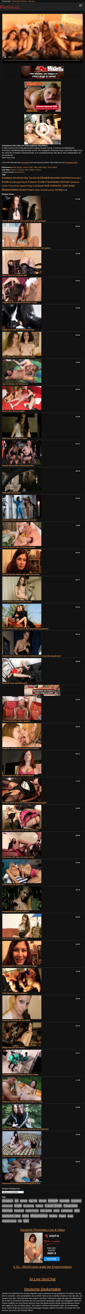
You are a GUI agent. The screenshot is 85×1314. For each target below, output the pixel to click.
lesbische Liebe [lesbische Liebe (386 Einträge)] (59, 185)
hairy (26, 170)
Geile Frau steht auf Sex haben (14, 438)
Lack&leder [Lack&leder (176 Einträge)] (38, 185)
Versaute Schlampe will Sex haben (16, 1020)
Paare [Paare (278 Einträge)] (30, 189)
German (21, 170)
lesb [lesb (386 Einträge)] (47, 185)
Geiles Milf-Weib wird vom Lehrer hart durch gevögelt (24, 221)
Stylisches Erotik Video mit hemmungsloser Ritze (22, 1102)
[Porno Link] (42, 72)
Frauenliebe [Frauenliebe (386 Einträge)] (52, 181)
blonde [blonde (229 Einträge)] (36, 178)
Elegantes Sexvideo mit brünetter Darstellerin (20, 748)
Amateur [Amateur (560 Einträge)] (7, 177)
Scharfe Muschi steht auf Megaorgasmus (18, 547)
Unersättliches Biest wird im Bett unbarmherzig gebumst (25, 629)
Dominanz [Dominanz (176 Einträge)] (76, 178)
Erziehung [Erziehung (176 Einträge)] (14, 182)
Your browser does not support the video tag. (42, 38)
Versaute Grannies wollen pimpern (16, 721)
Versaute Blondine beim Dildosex (15, 912)
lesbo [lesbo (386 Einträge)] (72, 185)
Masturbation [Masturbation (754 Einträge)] (10, 189)
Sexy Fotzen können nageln (13, 411)
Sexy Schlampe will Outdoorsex (15, 384)
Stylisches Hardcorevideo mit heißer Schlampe (21, 1156)
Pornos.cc (10, 7)
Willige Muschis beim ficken (13, 1048)
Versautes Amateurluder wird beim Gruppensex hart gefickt (26, 248)
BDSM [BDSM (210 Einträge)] (20, 178)
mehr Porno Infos (8, 158)
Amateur (13, 170)
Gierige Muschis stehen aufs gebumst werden (21, 574)
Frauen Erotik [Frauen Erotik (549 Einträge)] (36, 181)
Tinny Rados (52, 167)
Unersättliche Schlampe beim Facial (16, 602)
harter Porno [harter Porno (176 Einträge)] (8, 185)
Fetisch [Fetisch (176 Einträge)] (23, 182)
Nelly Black (42, 167)
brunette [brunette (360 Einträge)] (55, 177)
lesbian (32, 170)
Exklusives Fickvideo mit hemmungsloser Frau (21, 1183)
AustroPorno (19, 172)
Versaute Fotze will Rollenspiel (14, 683)
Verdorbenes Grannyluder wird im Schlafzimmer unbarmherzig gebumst (31, 656)
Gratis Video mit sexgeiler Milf (14, 275)
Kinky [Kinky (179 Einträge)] (29, 185)
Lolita (35, 167)
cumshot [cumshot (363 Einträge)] (65, 177)
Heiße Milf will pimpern (11, 493)
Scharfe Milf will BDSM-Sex (13, 884)
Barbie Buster (16, 167)
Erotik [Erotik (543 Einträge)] (5, 181)
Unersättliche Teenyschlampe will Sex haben (20, 1075)
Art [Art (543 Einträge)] (14, 177)
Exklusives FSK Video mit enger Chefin (18, 857)
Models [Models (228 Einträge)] (23, 189)
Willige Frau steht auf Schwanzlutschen (18, 330)
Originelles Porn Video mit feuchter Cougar (19, 302)
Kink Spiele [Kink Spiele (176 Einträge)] (20, 185)
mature (38, 170)
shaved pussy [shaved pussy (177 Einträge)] (47, 190)
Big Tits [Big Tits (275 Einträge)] (28, 178)
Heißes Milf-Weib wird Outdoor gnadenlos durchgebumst (25, 1129)
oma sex (31, 1)
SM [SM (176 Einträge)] (56, 190)
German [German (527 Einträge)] (64, 181)
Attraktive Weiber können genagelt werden (19, 520)
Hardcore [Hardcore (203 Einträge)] (75, 182)
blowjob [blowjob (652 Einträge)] (45, 177)
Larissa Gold (27, 167)
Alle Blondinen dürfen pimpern (14, 939)
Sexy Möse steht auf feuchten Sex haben (18, 357)
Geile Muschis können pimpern (15, 993)
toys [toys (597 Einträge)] (61, 189)
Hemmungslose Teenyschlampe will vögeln (19, 966)
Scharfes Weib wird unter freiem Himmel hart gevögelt (24, 803)
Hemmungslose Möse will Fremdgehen (18, 776)
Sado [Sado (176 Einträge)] (37, 190)
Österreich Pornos (19, 1)
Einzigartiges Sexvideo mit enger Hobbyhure (20, 830)
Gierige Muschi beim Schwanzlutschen (18, 466)
